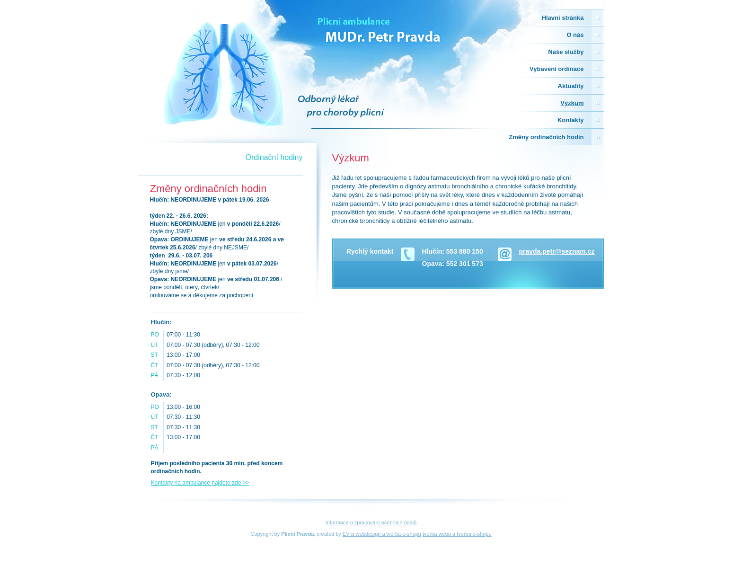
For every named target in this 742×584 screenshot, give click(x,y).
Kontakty (570, 120)
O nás (574, 34)
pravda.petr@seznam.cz (557, 251)
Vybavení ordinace (556, 68)
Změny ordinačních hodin (546, 137)
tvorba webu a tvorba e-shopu (457, 534)
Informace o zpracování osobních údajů (371, 522)
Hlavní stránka (563, 17)
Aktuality (571, 85)
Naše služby (565, 51)
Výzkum (571, 102)
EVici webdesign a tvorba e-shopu (382, 534)
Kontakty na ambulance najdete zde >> (200, 482)
